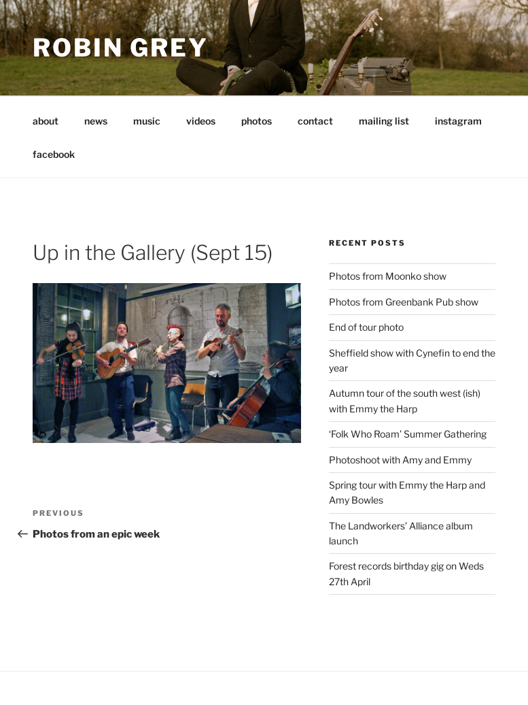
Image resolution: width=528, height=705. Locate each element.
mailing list (384, 121)
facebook (54, 154)
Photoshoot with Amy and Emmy (400, 459)
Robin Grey (121, 48)
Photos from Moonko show (387, 276)
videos (200, 121)
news (95, 121)
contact (315, 121)
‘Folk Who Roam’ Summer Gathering (408, 434)
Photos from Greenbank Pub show (403, 302)
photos (256, 121)
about (45, 121)
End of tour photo (366, 327)
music (146, 121)
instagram (458, 121)
